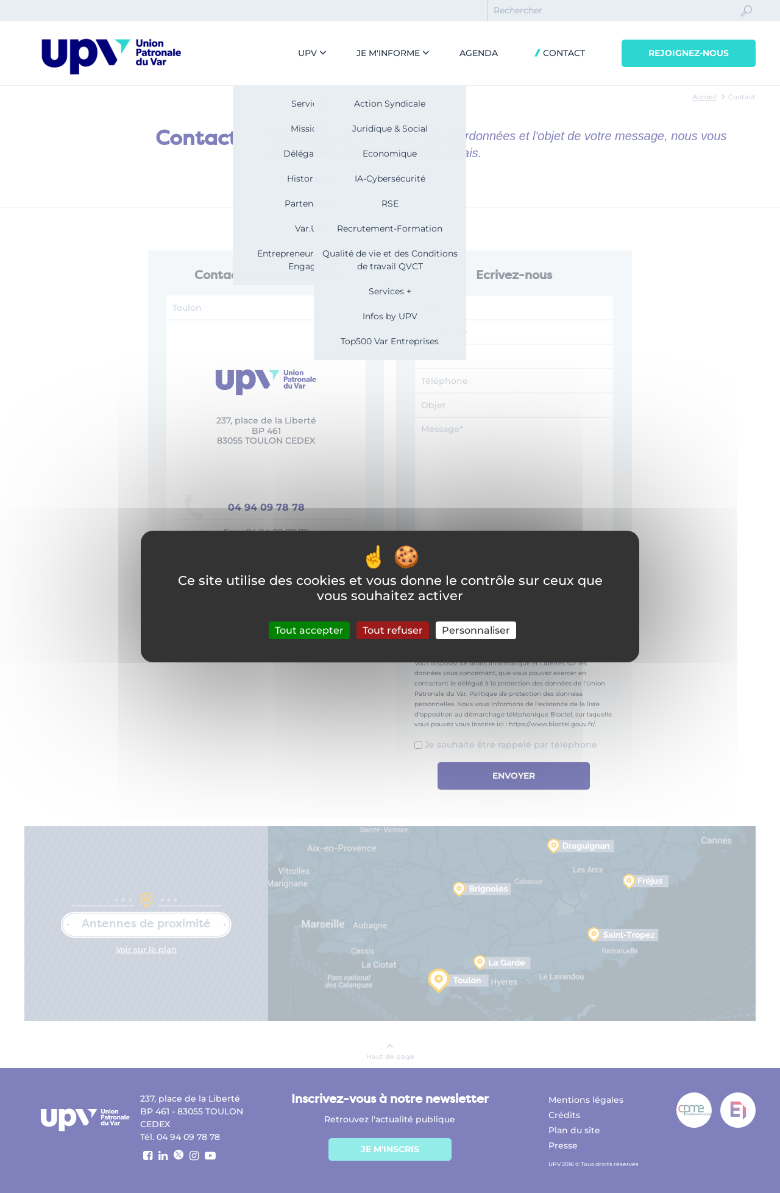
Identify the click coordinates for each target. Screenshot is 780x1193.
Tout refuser (393, 630)
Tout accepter (309, 630)
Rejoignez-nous (688, 53)
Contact (563, 53)
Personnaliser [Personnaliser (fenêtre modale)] (476, 630)
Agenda (478, 53)
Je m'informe (388, 53)
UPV (307, 53)
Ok (746, 22)
